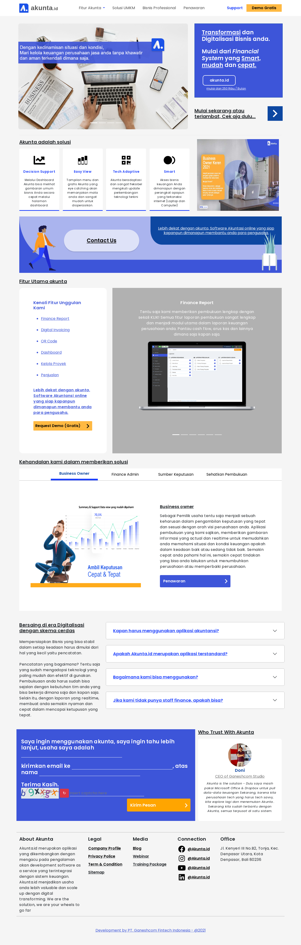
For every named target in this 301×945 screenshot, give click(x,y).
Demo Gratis (264, 8)
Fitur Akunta (90, 8)
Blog (137, 848)
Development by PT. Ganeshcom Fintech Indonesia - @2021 (150, 930)
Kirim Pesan (159, 805)
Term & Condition (105, 864)
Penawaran (194, 8)
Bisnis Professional (159, 8)
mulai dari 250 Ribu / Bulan (226, 88)
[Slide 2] (102, 122)
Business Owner (74, 473)
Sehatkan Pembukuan (226, 474)
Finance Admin (125, 474)
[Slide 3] (110, 122)
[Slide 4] (119, 122)
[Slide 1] (93, 122)
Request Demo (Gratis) (62, 425)
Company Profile (104, 848)
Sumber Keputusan (176, 474)
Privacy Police (101, 856)
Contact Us (101, 240)
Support (235, 8)
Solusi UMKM (123, 8)
